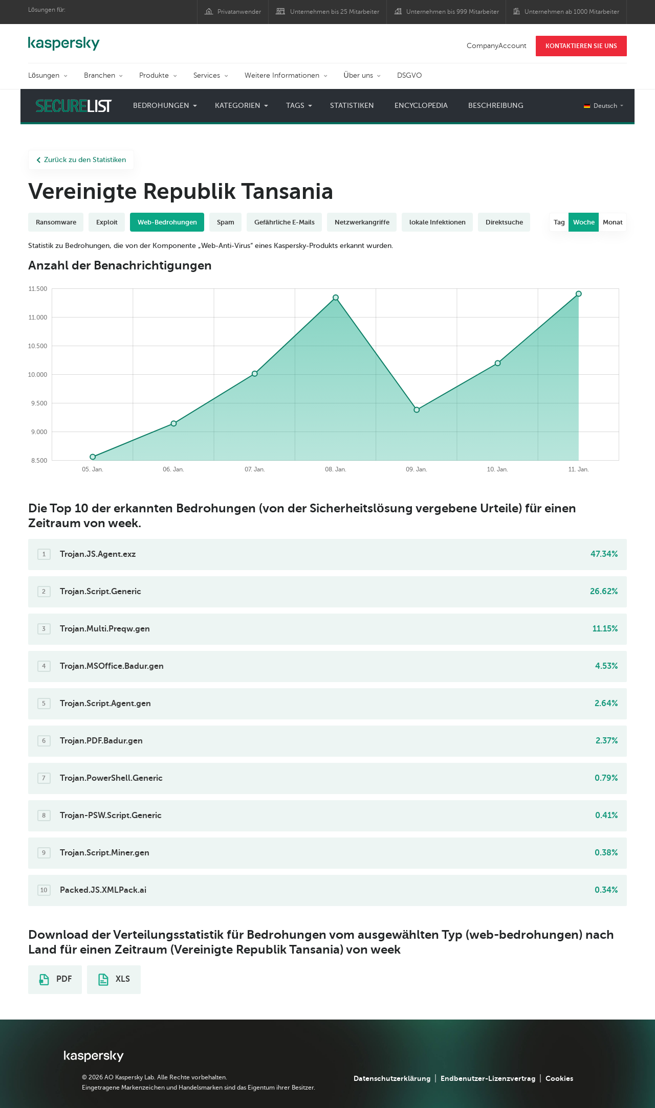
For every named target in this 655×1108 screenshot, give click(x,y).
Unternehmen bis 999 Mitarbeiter (452, 11)
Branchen (99, 75)
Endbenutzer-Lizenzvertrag (488, 1078)
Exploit (107, 222)
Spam (225, 222)
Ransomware (56, 222)
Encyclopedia (421, 105)
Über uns (358, 75)
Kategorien (237, 105)
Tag (559, 222)
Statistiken (352, 105)
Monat (613, 222)
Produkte (154, 75)
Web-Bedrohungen (167, 222)
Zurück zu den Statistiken (81, 160)
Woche (584, 222)
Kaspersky (64, 38)
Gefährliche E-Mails (284, 222)
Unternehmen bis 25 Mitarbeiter (334, 11)
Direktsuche (504, 222)
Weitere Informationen (282, 75)
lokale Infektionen (437, 222)
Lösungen (43, 75)
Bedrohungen (161, 105)
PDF (55, 979)
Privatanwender (239, 11)
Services (206, 75)
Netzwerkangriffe (362, 222)
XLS (114, 979)
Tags (295, 105)
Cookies (559, 1078)
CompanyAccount (497, 46)
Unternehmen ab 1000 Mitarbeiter (572, 11)
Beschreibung (495, 105)
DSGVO (409, 75)
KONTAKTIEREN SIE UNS (581, 46)
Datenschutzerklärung (392, 1078)
